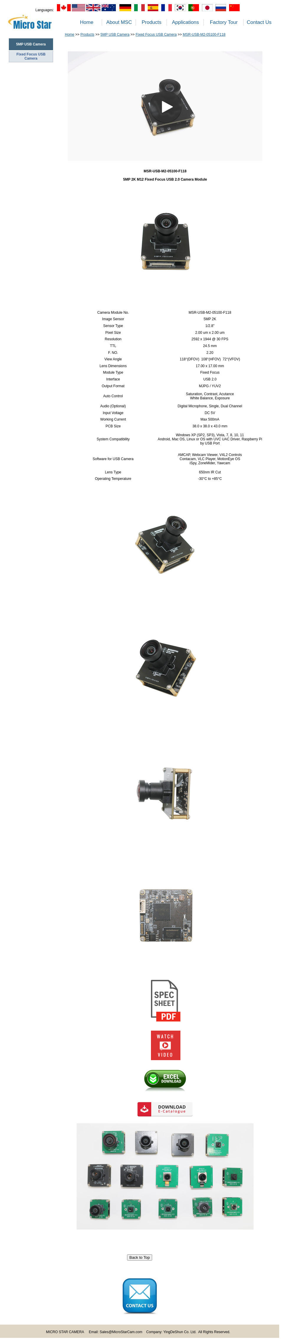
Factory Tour (224, 22)
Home (86, 22)
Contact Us (259, 22)
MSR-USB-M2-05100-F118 (204, 34)
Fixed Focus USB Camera (31, 56)
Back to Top (139, 1257)
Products (151, 22)
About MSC (119, 22)
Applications (185, 22)
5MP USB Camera (115, 34)
